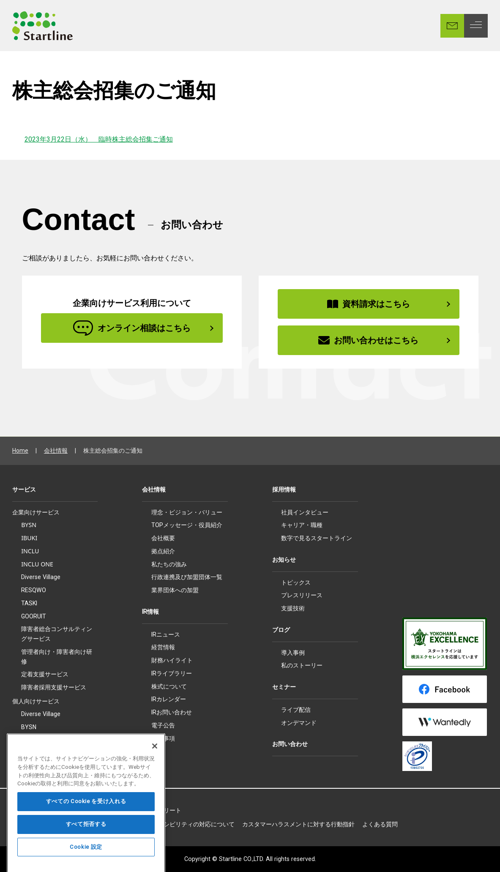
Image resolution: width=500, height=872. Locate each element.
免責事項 (163, 738)
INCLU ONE (37, 564)
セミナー (284, 686)
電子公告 (163, 725)
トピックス (296, 582)
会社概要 (163, 538)
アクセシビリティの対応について (190, 824)
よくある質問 (380, 824)
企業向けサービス (36, 512)
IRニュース (165, 634)
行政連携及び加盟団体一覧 (186, 577)
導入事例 (293, 652)
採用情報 (284, 489)
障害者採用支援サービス (53, 687)
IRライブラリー (171, 673)
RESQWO (33, 590)
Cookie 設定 (86, 861)
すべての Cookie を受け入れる (86, 816)
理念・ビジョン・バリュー (186, 512)
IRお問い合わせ (171, 712)
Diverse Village (40, 577)
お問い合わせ (290, 744)
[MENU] (476, 26)
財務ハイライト (172, 660)
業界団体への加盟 (175, 590)
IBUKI (29, 538)
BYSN (28, 525)
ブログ (281, 629)
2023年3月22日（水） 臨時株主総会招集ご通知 (99, 139)
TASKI (29, 603)
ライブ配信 (296, 709)
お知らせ (284, 559)
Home (20, 450)
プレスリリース (301, 595)
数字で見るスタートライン (316, 538)
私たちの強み (169, 564)
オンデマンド (299, 722)
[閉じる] (154, 761)
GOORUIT (33, 616)
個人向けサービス (36, 701)
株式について (169, 686)
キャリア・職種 (301, 525)
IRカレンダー (168, 699)
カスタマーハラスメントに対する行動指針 (298, 824)
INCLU (30, 551)
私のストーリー (301, 665)
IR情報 (150, 611)
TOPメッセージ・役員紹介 (186, 525)
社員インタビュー (304, 512)
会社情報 (56, 450)
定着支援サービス (44, 674)
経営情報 (163, 647)
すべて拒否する (86, 839)
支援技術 (293, 608)
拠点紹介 (163, 551)
